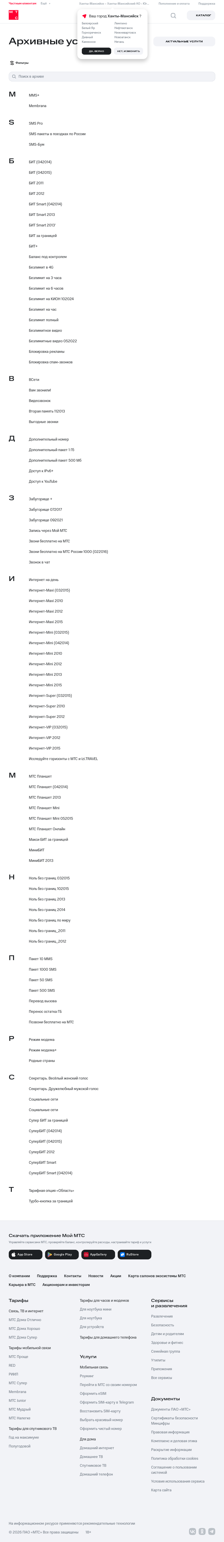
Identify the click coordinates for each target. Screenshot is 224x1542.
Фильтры (19, 63)
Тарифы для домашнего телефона (108, 1337)
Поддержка (47, 1276)
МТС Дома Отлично (25, 1320)
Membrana (17, 1392)
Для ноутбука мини (95, 1309)
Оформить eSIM (93, 1393)
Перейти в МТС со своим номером (108, 1385)
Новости (95, 1276)
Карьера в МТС (22, 1284)
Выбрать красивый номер (101, 1420)
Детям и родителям (167, 1334)
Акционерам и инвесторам (66, 1284)
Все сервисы (161, 1378)
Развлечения (162, 1316)
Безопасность (162, 1325)
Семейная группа (165, 1351)
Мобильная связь (94, 1367)
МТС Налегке (19, 1418)
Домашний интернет (97, 1448)
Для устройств (92, 1327)
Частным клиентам (22, 3)
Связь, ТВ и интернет (26, 1311)
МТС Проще (18, 1356)
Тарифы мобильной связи (30, 1348)
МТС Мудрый (20, 1409)
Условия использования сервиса (178, 1481)
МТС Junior (17, 1400)
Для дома (88, 1439)
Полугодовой (19, 1446)
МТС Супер (18, 1383)
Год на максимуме (24, 1437)
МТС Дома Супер (23, 1337)
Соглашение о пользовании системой (174, 1470)
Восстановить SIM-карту (100, 1411)
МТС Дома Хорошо (24, 1328)
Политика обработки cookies (174, 1458)
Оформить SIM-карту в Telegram (107, 1402)
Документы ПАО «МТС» (171, 1409)
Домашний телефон (96, 1474)
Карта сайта (161, 1490)
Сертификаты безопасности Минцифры (174, 1421)
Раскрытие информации (171, 1449)
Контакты (72, 1276)
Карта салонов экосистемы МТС (157, 1276)
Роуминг (87, 1376)
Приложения (161, 1369)
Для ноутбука (91, 1318)
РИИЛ (13, 1374)
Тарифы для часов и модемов (104, 1300)
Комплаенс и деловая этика (174, 1441)
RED (12, 1365)
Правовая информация (170, 1432)
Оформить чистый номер (101, 1428)
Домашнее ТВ (91, 1457)
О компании (19, 1276)
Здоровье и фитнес (167, 1342)
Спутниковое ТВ (93, 1465)
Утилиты (158, 1360)
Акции (115, 1276)
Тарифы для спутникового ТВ (33, 1428)
